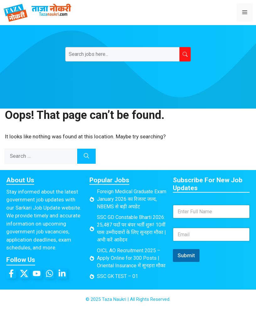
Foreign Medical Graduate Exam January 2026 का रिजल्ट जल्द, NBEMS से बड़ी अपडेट (131, 199)
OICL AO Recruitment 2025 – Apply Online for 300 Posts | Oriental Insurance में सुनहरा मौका (131, 258)
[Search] (86, 156)
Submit (186, 255)
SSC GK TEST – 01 (117, 276)
